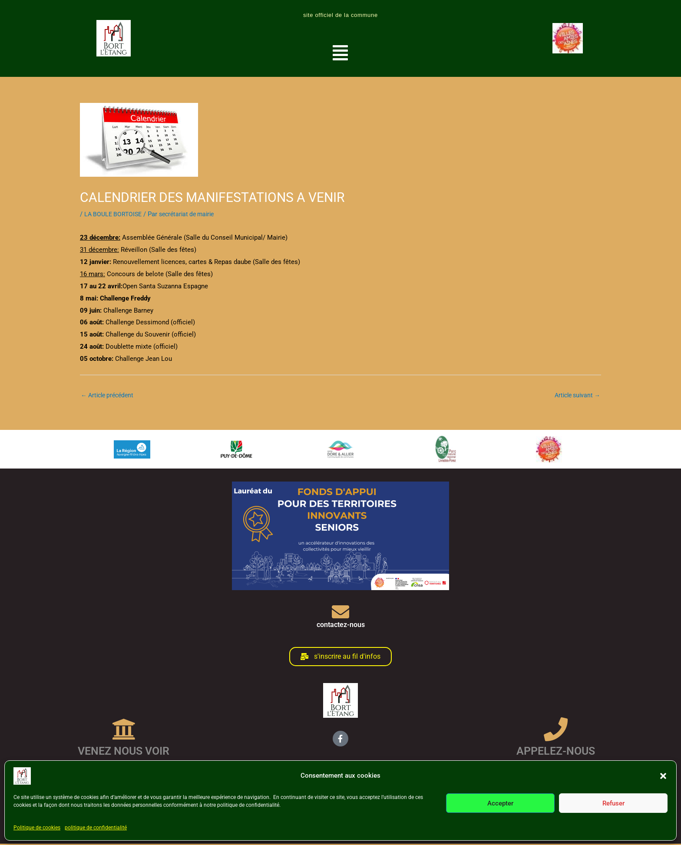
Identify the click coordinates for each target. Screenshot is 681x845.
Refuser (613, 803)
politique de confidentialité (96, 828)
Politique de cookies (36, 828)
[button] (663, 776)
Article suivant (575, 395)
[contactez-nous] (340, 613)
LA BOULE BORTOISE (114, 214)
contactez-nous (341, 626)
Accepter (500, 803)
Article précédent (110, 395)
